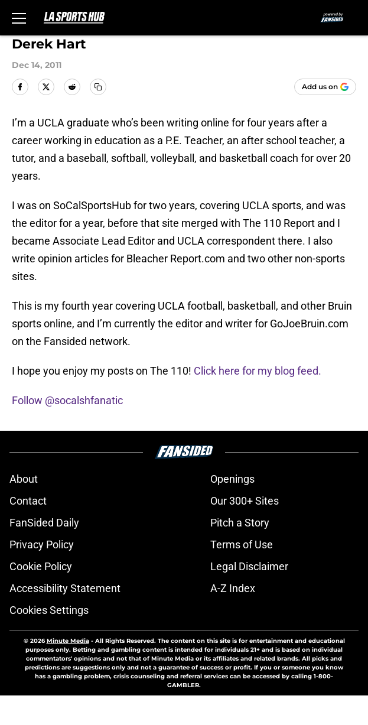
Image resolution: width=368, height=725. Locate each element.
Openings (232, 479)
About (23, 479)
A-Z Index (232, 588)
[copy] (98, 87)
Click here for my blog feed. (257, 371)
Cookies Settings (49, 610)
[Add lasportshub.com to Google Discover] (325, 87)
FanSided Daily (44, 522)
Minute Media (68, 641)
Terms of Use (241, 544)
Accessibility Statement (65, 588)
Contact (28, 501)
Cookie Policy (40, 566)
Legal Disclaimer (249, 566)
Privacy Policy (41, 544)
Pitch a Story (239, 522)
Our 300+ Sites (244, 501)
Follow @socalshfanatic (67, 400)
